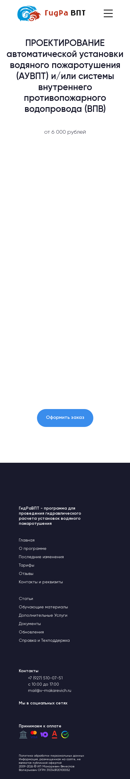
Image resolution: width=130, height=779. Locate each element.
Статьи (26, 599)
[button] (65, 418)
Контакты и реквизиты (41, 582)
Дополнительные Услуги (43, 615)
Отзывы (26, 574)
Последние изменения (41, 557)
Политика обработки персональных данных (51, 755)
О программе (33, 549)
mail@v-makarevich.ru (49, 691)
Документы (30, 624)
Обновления (31, 632)
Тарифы (26, 565)
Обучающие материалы (43, 607)
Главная (27, 540)
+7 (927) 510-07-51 (45, 678)
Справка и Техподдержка (44, 640)
